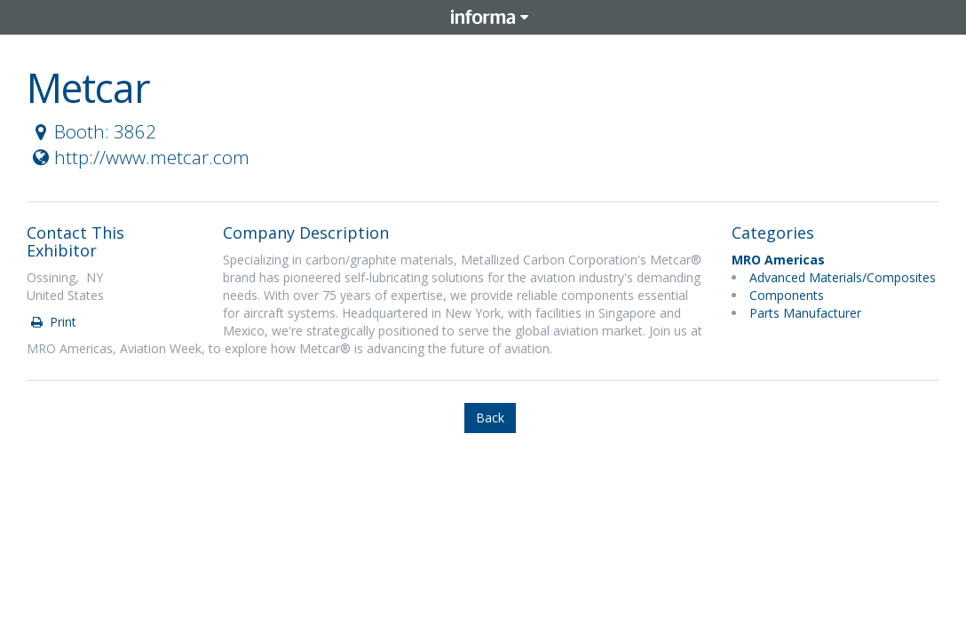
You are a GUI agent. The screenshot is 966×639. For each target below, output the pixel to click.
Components (786, 295)
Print (52, 321)
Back (490, 417)
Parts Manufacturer (805, 312)
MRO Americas (778, 259)
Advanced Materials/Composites (842, 277)
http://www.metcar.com (138, 157)
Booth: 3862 (92, 131)
